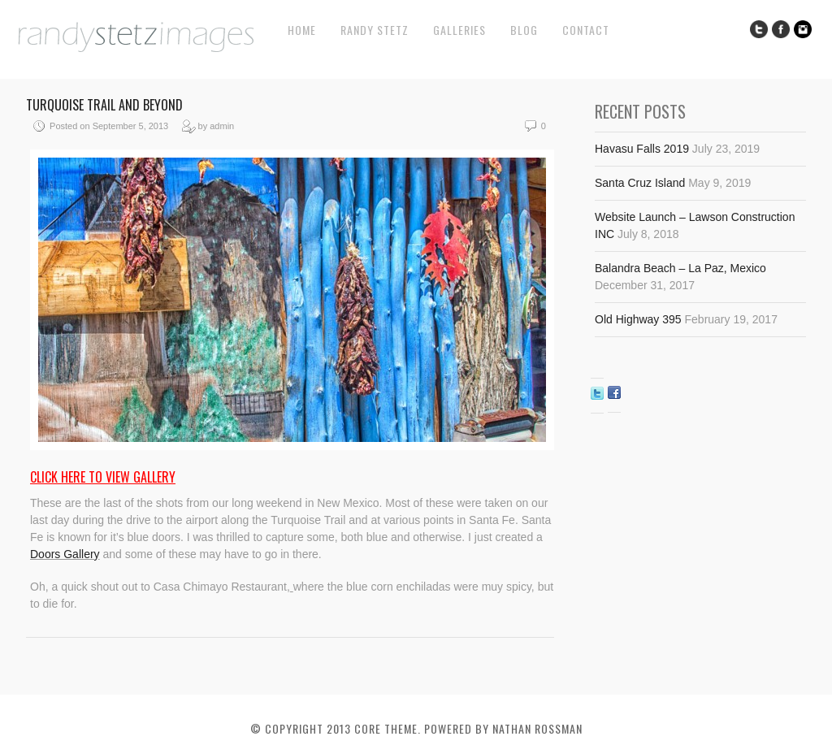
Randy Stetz (374, 29)
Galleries (459, 29)
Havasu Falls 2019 (642, 148)
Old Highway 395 (638, 319)
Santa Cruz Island (640, 182)
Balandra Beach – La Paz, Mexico (680, 268)
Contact (585, 29)
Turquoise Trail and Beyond (104, 105)
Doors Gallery (65, 554)
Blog (524, 29)
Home (302, 29)
